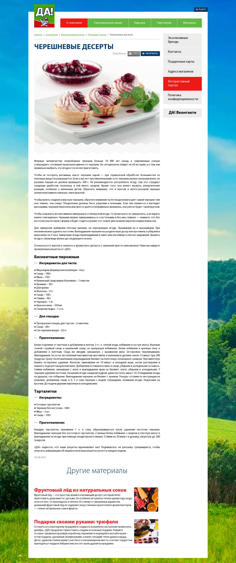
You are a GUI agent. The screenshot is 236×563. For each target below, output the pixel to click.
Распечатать (152, 54)
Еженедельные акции (108, 23)
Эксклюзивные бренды (178, 40)
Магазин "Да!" (44, 16)
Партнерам (164, 23)
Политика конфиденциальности (183, 97)
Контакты (174, 52)
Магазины (189, 23)
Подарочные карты (181, 61)
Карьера (139, 23)
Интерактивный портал (179, 83)
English (201, 9)
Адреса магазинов (180, 71)
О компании (74, 23)
